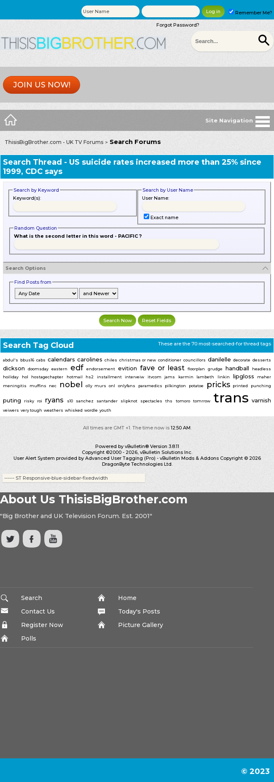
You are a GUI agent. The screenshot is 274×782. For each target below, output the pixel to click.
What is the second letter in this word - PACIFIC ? (78, 236)
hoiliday (11, 377)
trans (231, 397)
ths (168, 401)
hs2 (90, 377)
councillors (194, 360)
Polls (28, 638)
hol (25, 377)
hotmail (75, 377)
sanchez (85, 401)
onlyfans (126, 385)
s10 (70, 401)
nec (52, 385)
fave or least (162, 368)
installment (109, 377)
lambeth (205, 377)
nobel (71, 384)
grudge (215, 369)
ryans (54, 400)
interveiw (134, 377)
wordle (91, 410)
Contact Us (38, 611)
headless (261, 369)
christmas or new (137, 360)
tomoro (183, 401)
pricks (218, 384)
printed (240, 385)
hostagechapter (47, 377)
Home (127, 598)
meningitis (15, 385)
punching (261, 385)
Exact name (161, 217)
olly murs (96, 385)
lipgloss (243, 376)
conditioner (169, 360)
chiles (111, 360)
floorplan (196, 369)
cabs (41, 360)
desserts (262, 360)
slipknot (129, 401)
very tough (31, 410)
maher (264, 377)
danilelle (219, 359)
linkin (224, 377)
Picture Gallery (140, 625)
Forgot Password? (177, 25)
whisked (74, 410)
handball (237, 368)
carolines (89, 359)
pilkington (175, 385)
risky (29, 401)
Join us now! (41, 85)
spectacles (151, 401)
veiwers (11, 410)
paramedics (150, 385)
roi (39, 401)
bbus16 (27, 360)
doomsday (38, 369)
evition (127, 368)
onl (112, 385)
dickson (14, 368)
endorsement (100, 369)
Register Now (42, 625)
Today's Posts (139, 611)
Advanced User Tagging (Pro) (120, 458)
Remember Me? (250, 13)
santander (107, 401)
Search (31, 598)
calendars (61, 359)
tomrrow (201, 401)
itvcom (154, 377)
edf (76, 367)
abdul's (10, 360)
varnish (261, 400)
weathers (53, 410)
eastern (59, 369)
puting (12, 400)
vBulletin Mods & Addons (189, 458)
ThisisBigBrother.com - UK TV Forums (54, 142)
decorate (241, 360)
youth (105, 410)
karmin (185, 377)
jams (169, 377)
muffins (38, 385)
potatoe (196, 385)
